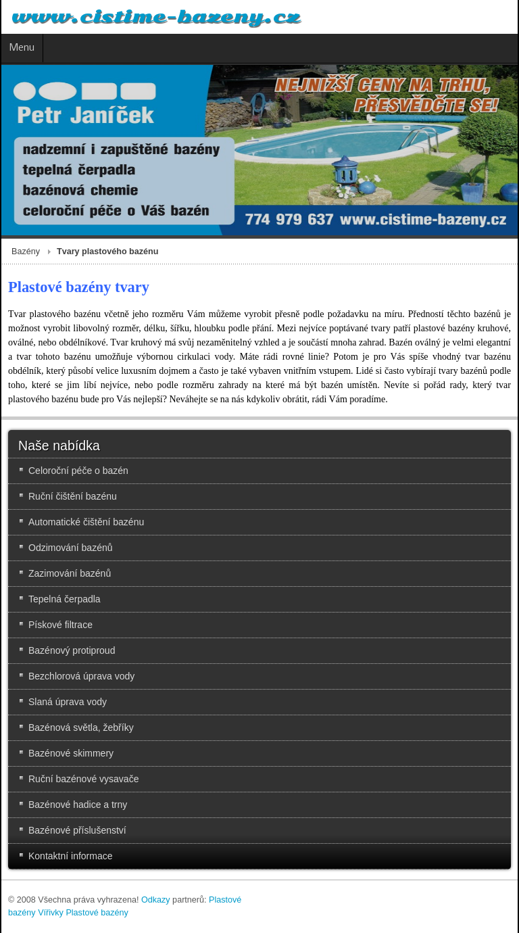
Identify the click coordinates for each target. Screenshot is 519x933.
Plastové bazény (97, 912)
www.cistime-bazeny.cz (155, 17)
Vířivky (51, 912)
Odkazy (155, 900)
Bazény (25, 251)
